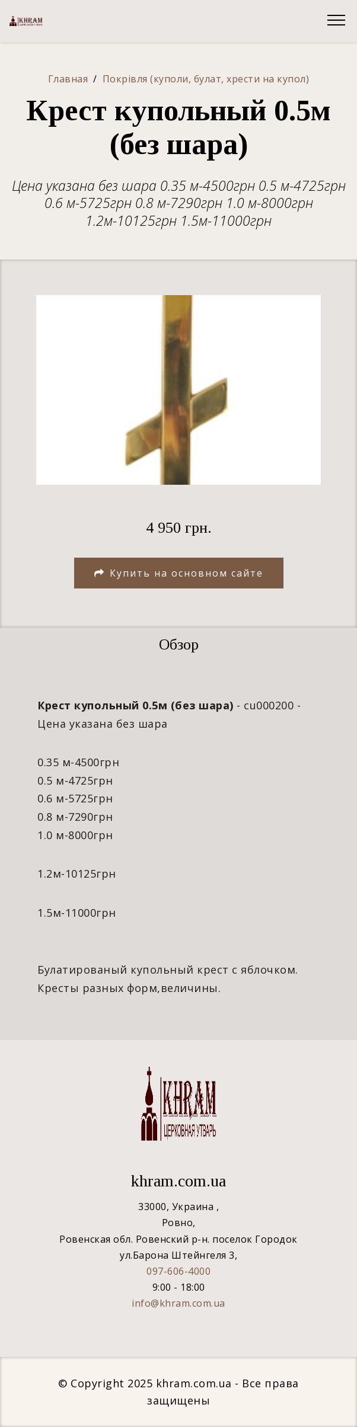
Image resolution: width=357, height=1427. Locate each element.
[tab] (178, 645)
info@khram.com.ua (178, 1303)
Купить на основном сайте (178, 573)
